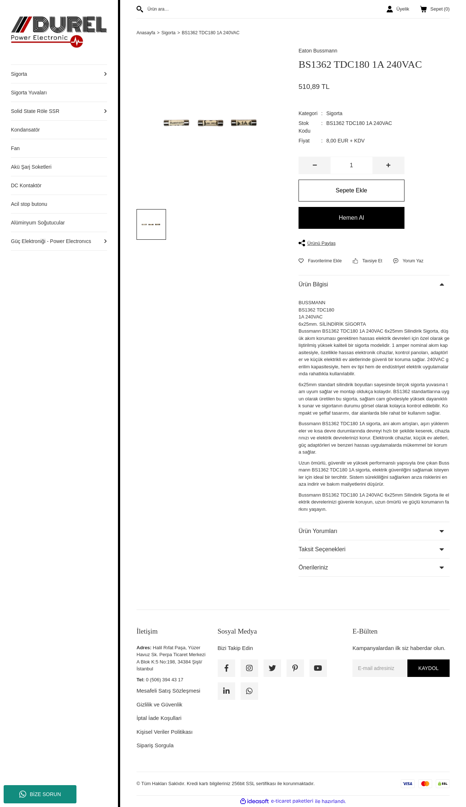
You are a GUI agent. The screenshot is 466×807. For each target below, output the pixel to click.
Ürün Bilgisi (313, 285)
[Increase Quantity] (388, 165)
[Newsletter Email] (401, 668)
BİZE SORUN (40, 794)
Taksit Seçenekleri (322, 550)
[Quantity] (351, 165)
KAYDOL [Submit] (428, 668)
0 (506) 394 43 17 (164, 680)
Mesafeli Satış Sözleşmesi (168, 691)
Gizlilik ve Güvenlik (159, 705)
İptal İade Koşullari (159, 718)
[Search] (212, 9)
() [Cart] (435, 9)
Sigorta (334, 114)
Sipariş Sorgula (155, 746)
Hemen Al (351, 218)
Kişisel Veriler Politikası (165, 732)
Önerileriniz (313, 568)
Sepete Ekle (351, 191)
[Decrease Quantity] (315, 165)
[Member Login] (398, 9)
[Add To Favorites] (320, 261)
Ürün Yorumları (318, 531)
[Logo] (59, 32)
